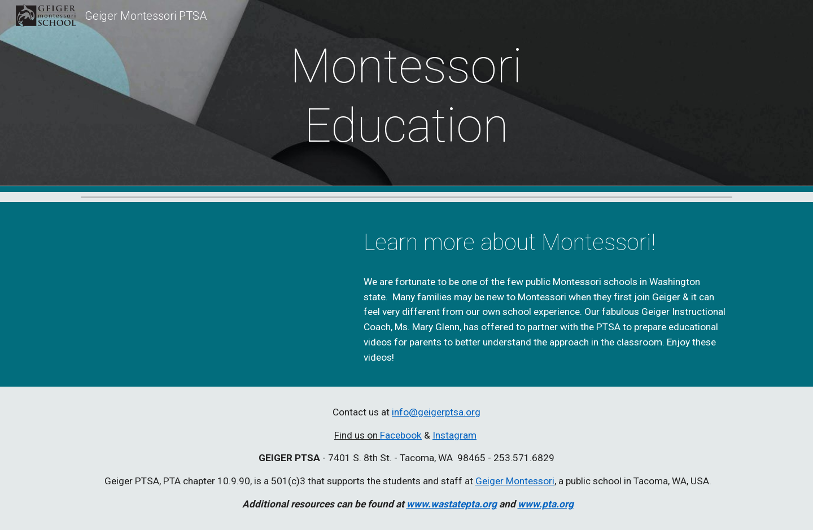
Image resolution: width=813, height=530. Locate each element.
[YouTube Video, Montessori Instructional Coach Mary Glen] (212, 289)
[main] (406, 96)
